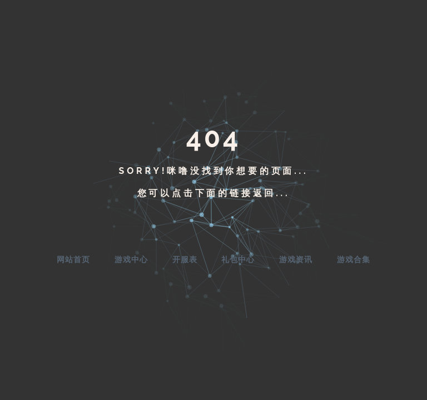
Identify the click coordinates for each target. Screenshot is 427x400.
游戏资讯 (295, 259)
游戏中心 (131, 259)
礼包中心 (238, 259)
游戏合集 (353, 259)
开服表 (184, 259)
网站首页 (73, 259)
